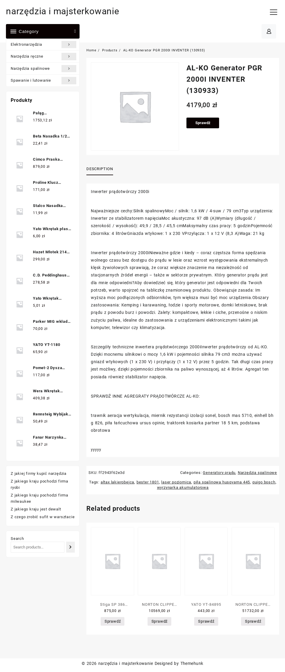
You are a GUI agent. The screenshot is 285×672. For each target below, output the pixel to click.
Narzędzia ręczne (43, 56)
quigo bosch (264, 482)
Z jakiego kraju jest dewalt (36, 509)
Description (99, 169)
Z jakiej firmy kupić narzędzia (38, 473)
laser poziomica (176, 482)
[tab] (101, 169)
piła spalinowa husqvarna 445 (222, 482)
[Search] (70, 547)
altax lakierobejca (117, 482)
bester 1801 (148, 482)
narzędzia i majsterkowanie (62, 11)
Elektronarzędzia (43, 44)
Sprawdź (202, 123)
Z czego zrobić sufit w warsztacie (43, 517)
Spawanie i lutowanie (43, 80)
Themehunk (191, 663)
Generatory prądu (219, 472)
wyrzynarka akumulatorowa (183, 487)
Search (17, 538)
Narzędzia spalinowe (43, 68)
